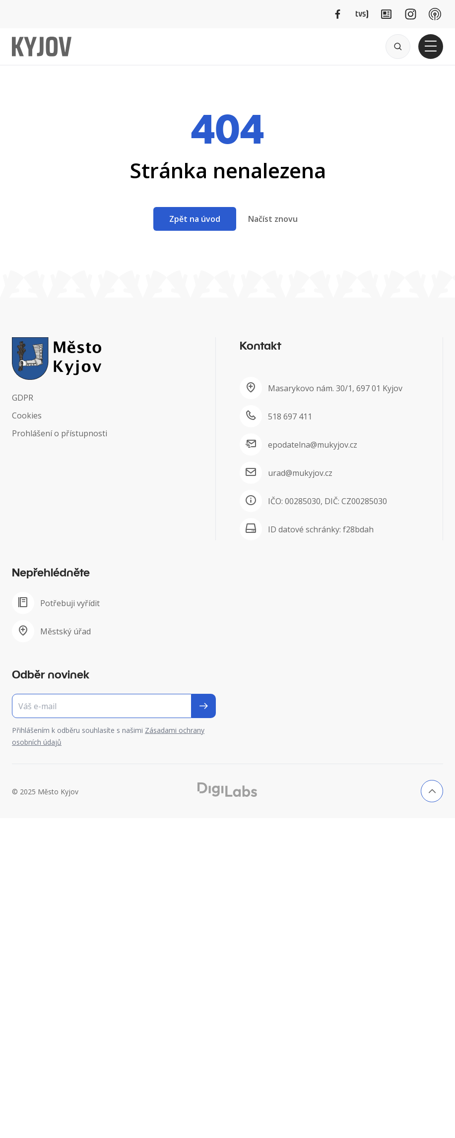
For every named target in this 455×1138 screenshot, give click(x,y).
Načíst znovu (273, 218)
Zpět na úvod (194, 218)
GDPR (22, 397)
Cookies (27, 415)
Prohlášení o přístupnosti (59, 433)
